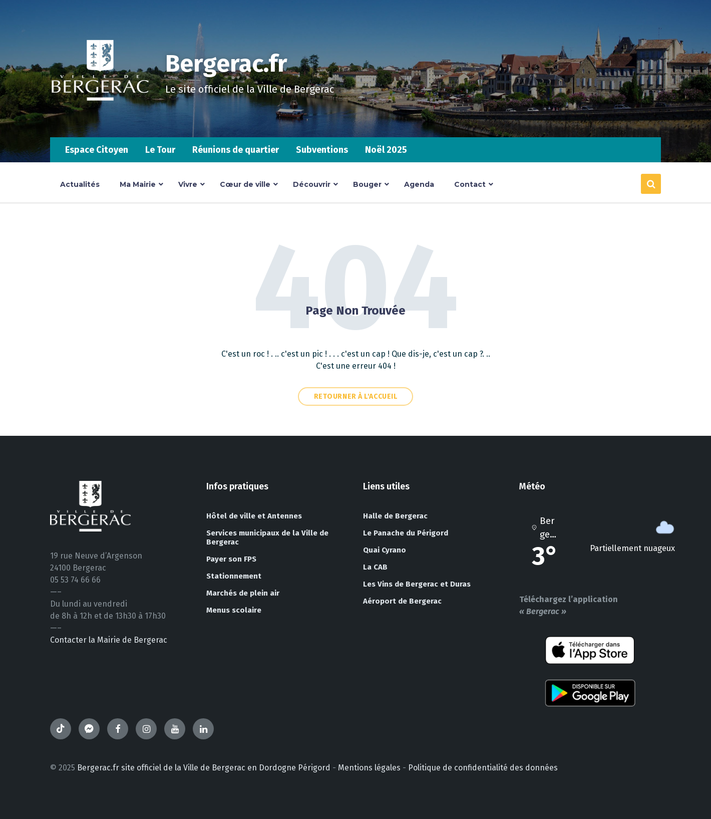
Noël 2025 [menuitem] (386, 149)
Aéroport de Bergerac (402, 601)
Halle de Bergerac (395, 515)
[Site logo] (100, 117)
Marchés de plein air (242, 593)
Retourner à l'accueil (356, 396)
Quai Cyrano (384, 550)
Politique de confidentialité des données (483, 767)
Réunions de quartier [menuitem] (235, 149)
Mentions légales (369, 767)
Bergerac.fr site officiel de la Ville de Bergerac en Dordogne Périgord (203, 767)
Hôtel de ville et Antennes (254, 515)
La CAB (375, 567)
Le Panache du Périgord (405, 532)
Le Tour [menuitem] (160, 149)
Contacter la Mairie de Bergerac (108, 640)
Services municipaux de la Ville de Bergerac (267, 537)
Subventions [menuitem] (322, 149)
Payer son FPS (231, 559)
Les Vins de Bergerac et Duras (417, 584)
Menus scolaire (233, 610)
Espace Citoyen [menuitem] (96, 149)
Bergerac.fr (226, 63)
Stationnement (233, 576)
